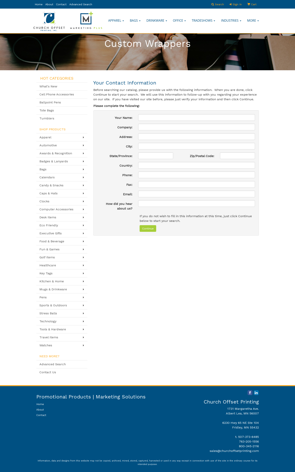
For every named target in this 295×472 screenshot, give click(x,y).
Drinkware (156, 20)
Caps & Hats (48, 193)
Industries (231, 20)
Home (39, 4)
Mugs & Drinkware (53, 289)
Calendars (47, 177)
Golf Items (47, 257)
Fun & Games (49, 249)
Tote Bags (46, 110)
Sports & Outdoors (53, 305)
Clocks (44, 201)
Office (179, 20)
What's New (48, 86)
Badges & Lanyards (53, 161)
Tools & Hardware (52, 329)
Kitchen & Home (51, 281)
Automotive (48, 145)
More (253, 20)
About (49, 4)
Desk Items (47, 217)
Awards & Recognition (55, 153)
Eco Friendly (48, 225)
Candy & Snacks (51, 185)
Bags (135, 20)
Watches (45, 345)
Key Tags (46, 273)
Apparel (116, 20)
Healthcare (47, 265)
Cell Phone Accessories (56, 94)
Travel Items (48, 337)
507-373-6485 (248, 437)
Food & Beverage (51, 241)
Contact (61, 4)
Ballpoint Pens (50, 102)
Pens (43, 297)
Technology (47, 321)
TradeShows (203, 20)
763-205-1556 (249, 441)
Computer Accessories (56, 209)
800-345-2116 (249, 446)
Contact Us (47, 372)
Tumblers (46, 118)
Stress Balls (48, 313)
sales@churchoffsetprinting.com (234, 451)
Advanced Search (80, 4)
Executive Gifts (50, 233)
